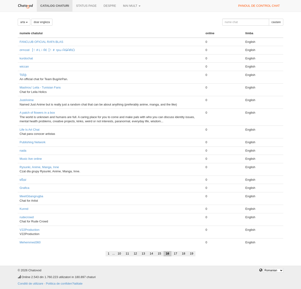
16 (167, 253)
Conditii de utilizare (30, 283)
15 (159, 253)
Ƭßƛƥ (23, 75)
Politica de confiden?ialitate (64, 283)
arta (24, 22)
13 (143, 253)
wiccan (24, 66)
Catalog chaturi (54, 5)
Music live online (31, 158)
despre (110, 5)
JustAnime (27, 100)
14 (151, 253)
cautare (276, 22)
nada (23, 150)
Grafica (24, 188)
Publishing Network (32, 142)
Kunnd (24, 209)
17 (175, 253)
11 (127, 253)
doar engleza (42, 22)
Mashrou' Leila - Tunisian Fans (40, 87)
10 (119, 253)
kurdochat (26, 58)
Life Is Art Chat (29, 129)
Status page (86, 5)
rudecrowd (27, 217)
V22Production (29, 229)
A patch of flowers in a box (37, 112)
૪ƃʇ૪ (23, 179)
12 (135, 253)
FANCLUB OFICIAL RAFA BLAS (41, 42)
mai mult (131, 5)
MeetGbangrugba (31, 196)
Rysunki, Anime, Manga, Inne (39, 167)
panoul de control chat (259, 5)
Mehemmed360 (30, 242)
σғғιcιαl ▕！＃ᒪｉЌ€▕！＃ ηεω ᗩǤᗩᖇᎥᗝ (47, 50)
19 (191, 253)
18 (183, 253)
